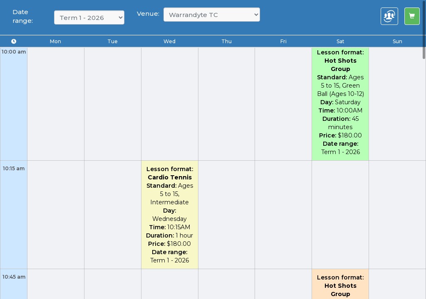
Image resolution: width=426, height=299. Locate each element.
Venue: (148, 13)
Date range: (22, 16)
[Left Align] (412, 16)
